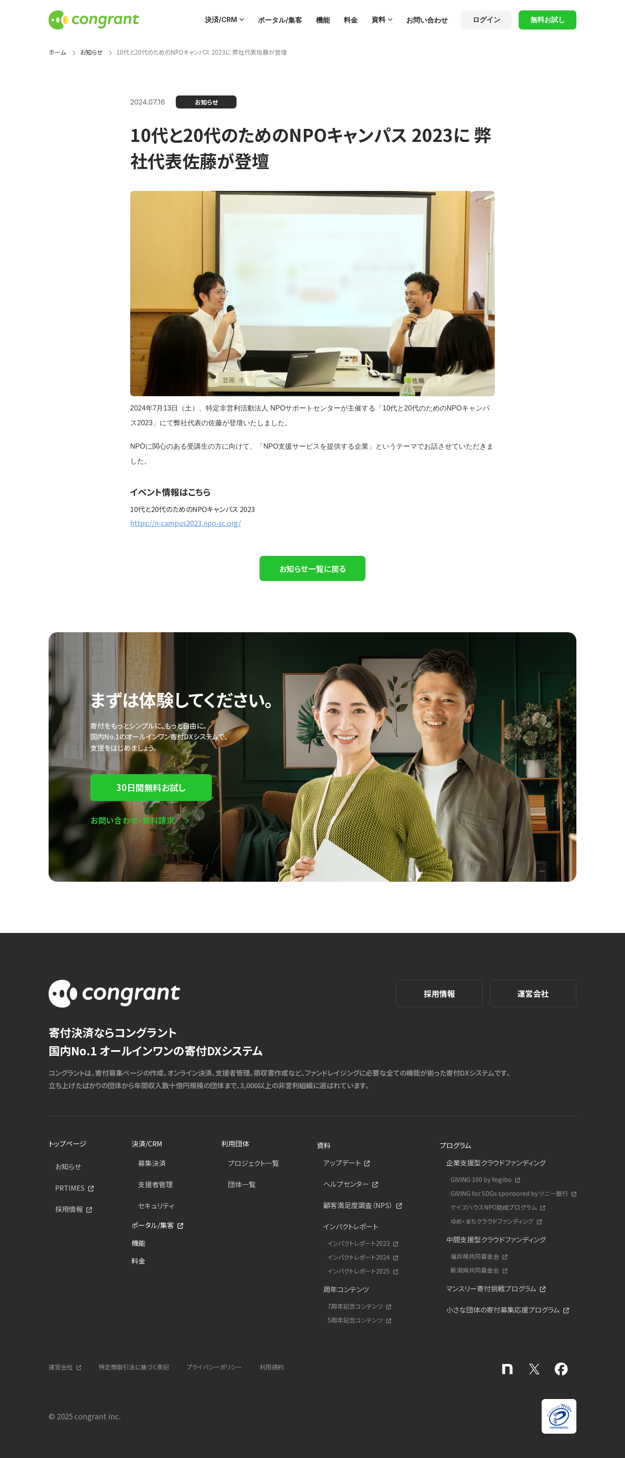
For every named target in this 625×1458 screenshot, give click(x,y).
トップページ (67, 1143)
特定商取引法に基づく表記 (134, 1367)
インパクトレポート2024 (359, 1257)
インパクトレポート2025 (359, 1271)
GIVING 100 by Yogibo (481, 1179)
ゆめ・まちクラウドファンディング (492, 1221)
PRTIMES (70, 1187)
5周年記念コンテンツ (355, 1320)
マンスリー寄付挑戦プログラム (491, 1288)
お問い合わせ (427, 19)
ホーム (57, 52)
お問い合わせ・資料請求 (132, 820)
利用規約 (272, 1367)
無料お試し (547, 19)
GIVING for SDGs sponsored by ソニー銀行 (509, 1193)
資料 (378, 19)
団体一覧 (242, 1184)
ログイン (486, 19)
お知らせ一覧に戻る (312, 568)
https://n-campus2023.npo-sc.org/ (185, 523)
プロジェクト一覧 (253, 1163)
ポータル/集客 (280, 19)
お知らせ (91, 52)
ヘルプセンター (346, 1184)
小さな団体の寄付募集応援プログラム (503, 1309)
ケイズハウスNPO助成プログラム (494, 1207)
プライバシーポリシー (214, 1367)
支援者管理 (155, 1184)
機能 (323, 19)
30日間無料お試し (151, 787)
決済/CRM (221, 19)
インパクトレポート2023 (359, 1243)
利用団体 (235, 1143)
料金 (351, 19)
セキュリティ (156, 1205)
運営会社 (533, 993)
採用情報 (439, 993)
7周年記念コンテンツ (355, 1306)
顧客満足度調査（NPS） (358, 1205)
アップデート (342, 1162)
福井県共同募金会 (475, 1256)
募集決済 (152, 1163)
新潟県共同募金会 (475, 1270)
